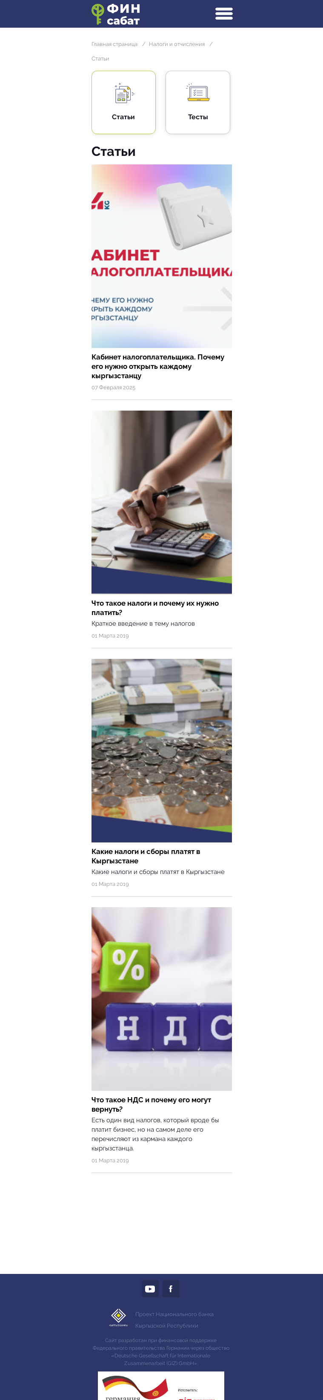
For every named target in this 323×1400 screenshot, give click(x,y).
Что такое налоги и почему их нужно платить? (155, 608)
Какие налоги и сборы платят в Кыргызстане (145, 856)
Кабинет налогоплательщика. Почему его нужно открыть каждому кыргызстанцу (157, 366)
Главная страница (114, 44)
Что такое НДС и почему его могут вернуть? (151, 1104)
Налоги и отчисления (177, 44)
